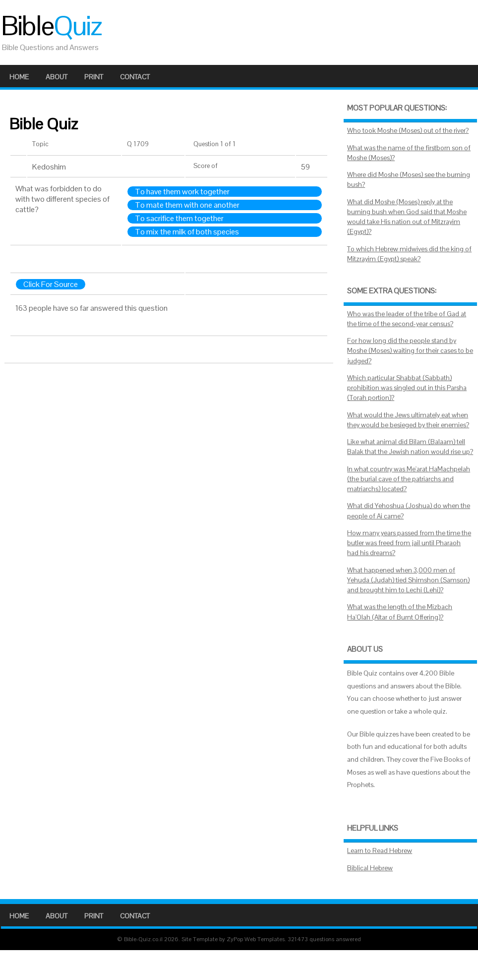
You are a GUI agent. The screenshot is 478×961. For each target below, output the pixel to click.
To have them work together (182, 191)
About (56, 76)
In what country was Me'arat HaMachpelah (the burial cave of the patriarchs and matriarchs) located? (408, 479)
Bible (51, 25)
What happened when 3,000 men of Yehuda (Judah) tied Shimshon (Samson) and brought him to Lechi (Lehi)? (408, 580)
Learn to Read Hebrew (379, 851)
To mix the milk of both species (187, 231)
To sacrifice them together (179, 218)
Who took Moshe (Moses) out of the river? (408, 130)
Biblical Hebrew (370, 868)
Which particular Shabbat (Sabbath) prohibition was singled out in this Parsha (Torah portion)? (407, 388)
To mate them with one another (187, 205)
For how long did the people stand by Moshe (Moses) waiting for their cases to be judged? (410, 351)
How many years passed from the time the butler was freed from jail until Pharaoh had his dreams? (409, 543)
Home (19, 76)
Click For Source (50, 284)
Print (93, 76)
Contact (135, 76)
